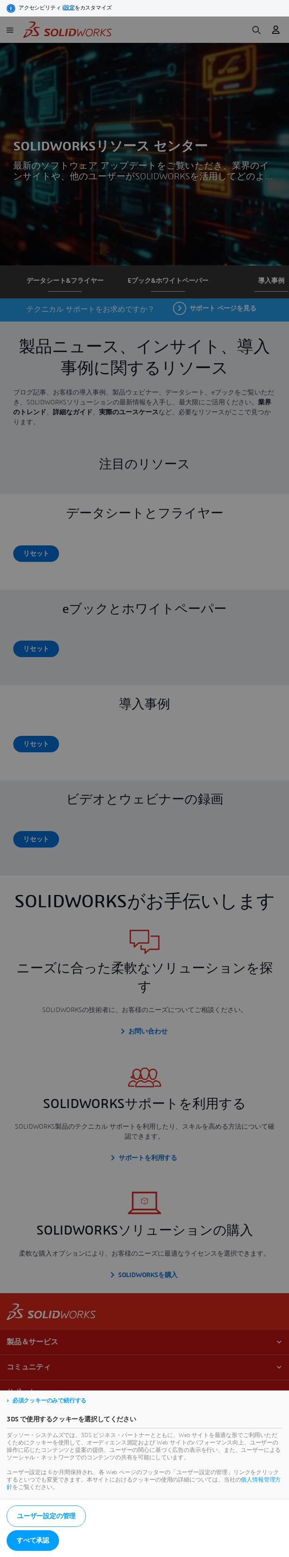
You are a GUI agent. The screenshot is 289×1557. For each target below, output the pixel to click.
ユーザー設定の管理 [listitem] (46, 1516)
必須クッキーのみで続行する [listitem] (49, 1401)
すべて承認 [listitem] (33, 1540)
